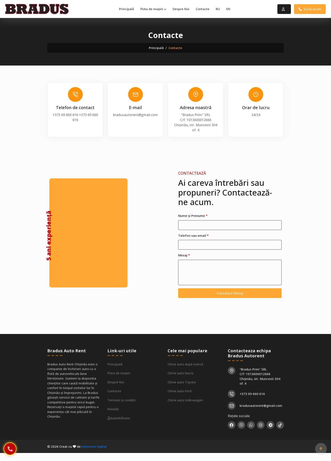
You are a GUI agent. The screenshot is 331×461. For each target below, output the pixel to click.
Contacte (202, 9)
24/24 (255, 114)
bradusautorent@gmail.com (135, 114)
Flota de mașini (153, 9)
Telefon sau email (193, 235)
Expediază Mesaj (230, 293)
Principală (126, 9)
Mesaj (184, 255)
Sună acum (309, 9)
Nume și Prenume (193, 215)
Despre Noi (181, 9)
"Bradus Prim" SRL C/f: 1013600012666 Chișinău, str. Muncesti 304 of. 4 (260, 389)
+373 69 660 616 (65, 114)
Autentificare (118, 431)
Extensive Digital (94, 446)
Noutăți (113, 422)
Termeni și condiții (121, 413)
